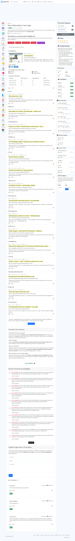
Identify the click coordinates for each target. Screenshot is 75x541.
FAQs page (70, 64)
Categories (40, 1)
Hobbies (3, 80)
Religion (3, 101)
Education (3, 40)
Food (3, 65)
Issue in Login (11, 42)
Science (3, 106)
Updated (34, 1)
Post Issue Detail (41, 42)
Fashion (3, 55)
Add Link (42, 535)
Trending (56, 535)
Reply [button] (11, 493)
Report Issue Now (65, 34)
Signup (51, 1)
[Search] (16, 2)
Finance (3, 60)
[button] (34, 363)
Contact (38, 535)
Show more (31, 442)
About (34, 535)
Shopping (3, 111)
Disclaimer (68, 535)
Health (3, 75)
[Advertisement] (37, 12)
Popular (52, 535)
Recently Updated (62, 135)
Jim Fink (11, 73)
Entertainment (3, 45)
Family (3, 50)
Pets (3, 91)
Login (46, 1)
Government (3, 70)
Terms (63, 535)
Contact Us (35, 71)
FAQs (60, 535)
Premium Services (36, 73)
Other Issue (33, 42)
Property (3, 96)
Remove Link (47, 535)
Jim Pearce (12, 71)
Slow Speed (18, 42)
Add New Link (31, 323)
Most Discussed (27, 1)
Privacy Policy (67, 537)
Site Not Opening (26, 42)
